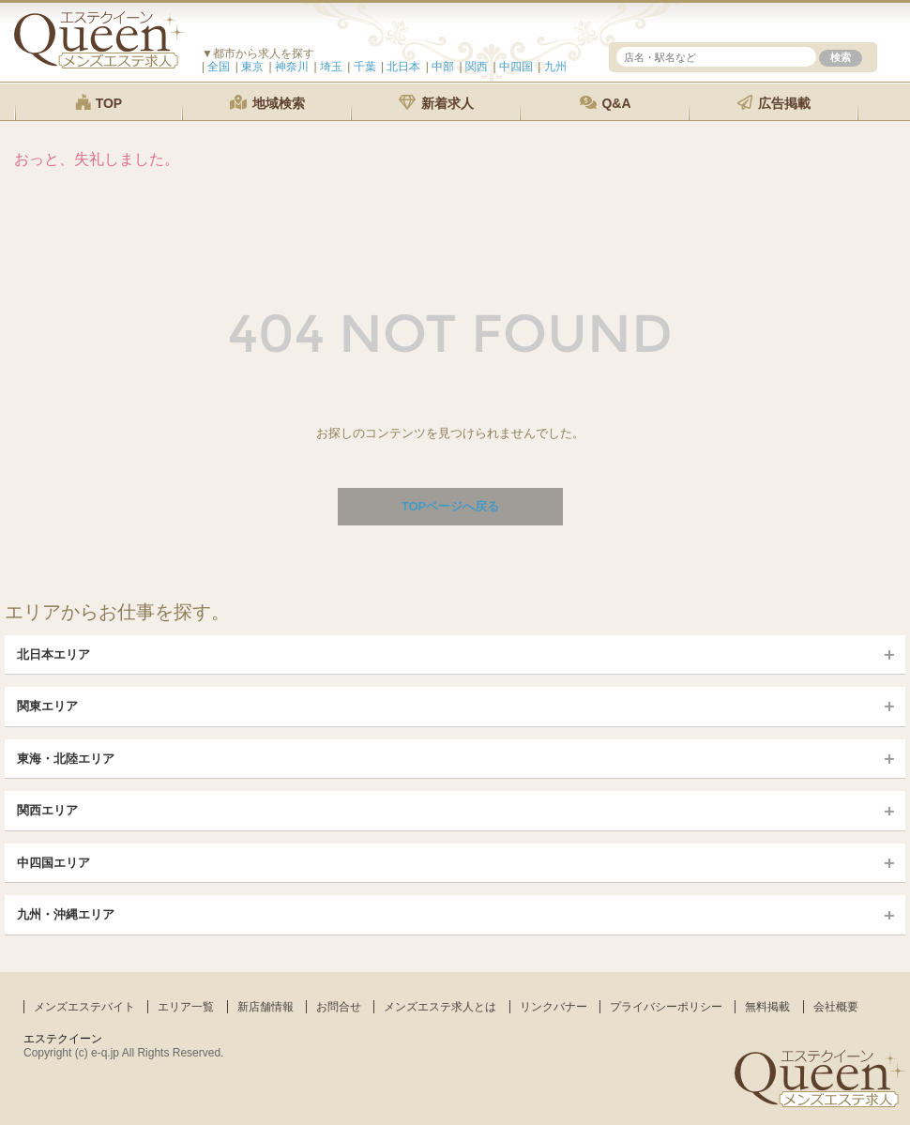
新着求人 (436, 103)
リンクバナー (553, 1006)
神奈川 (292, 66)
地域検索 (267, 103)
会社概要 (835, 1006)
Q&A (605, 103)
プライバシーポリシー (666, 1006)
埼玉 (331, 66)
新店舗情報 (265, 1006)
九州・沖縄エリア (65, 914)
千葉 (365, 66)
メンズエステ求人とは (440, 1006)
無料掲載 (767, 1006)
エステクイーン (62, 1038)
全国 (218, 66)
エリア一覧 (186, 1006)
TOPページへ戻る (451, 506)
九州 (555, 66)
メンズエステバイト (84, 1006)
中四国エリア (53, 863)
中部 (443, 66)
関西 (476, 66)
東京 (252, 66)
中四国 (516, 66)
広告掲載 (774, 103)
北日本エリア (53, 654)
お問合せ (338, 1006)
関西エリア (47, 810)
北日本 (403, 66)
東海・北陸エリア (65, 759)
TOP (98, 103)
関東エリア (47, 706)
